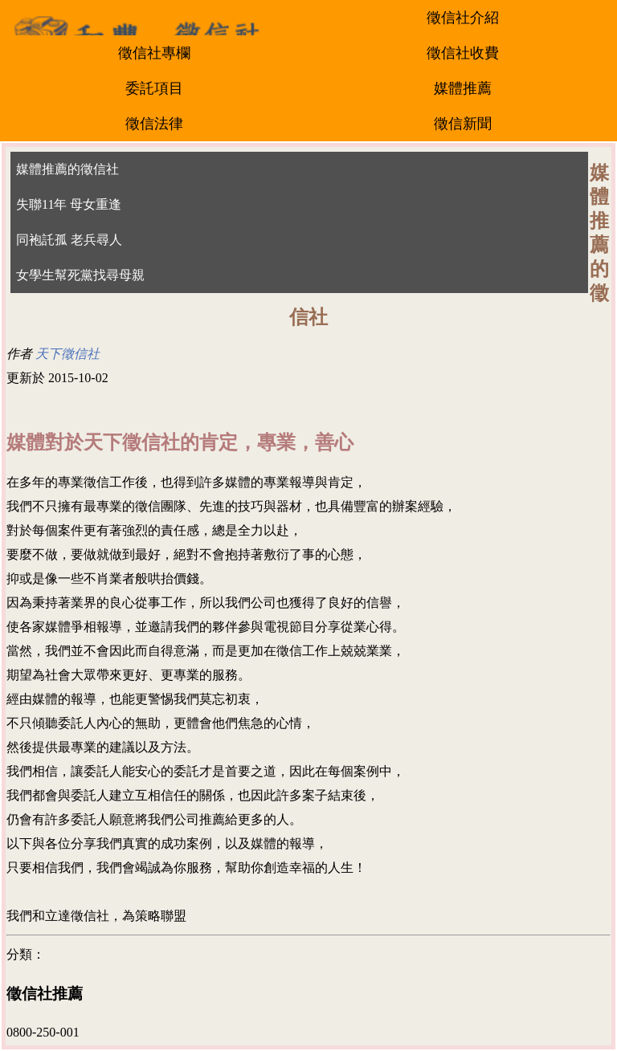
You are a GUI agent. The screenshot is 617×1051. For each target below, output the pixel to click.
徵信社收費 (463, 53)
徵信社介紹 (463, 18)
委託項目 (154, 88)
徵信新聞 (463, 124)
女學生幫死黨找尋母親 (80, 275)
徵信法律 (154, 124)
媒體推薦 (463, 88)
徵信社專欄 (154, 53)
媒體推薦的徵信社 (67, 169)
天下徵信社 (67, 354)
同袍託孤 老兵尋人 (69, 239)
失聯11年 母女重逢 (68, 204)
